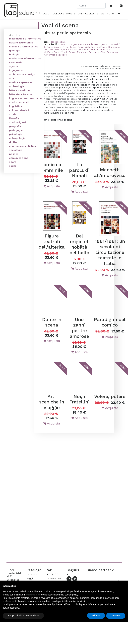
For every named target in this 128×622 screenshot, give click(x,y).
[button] (119, 14)
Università (31, 574)
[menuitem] (47, 14)
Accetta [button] (116, 615)
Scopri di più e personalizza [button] (23, 615)
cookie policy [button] (71, 594)
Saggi (29, 578)
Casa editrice (54, 578)
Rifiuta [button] (96, 615)
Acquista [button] (51, 186)
